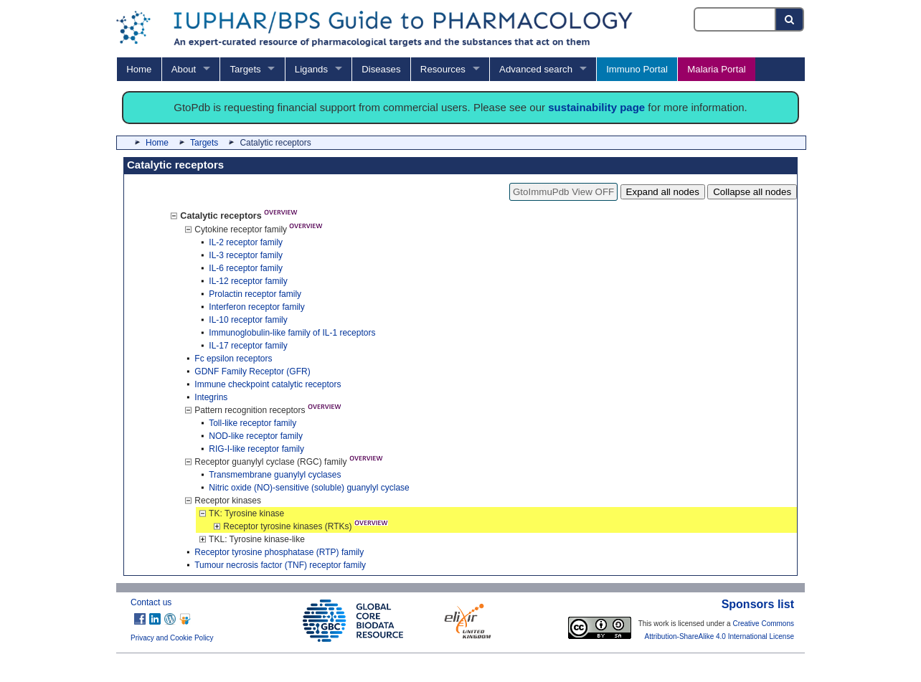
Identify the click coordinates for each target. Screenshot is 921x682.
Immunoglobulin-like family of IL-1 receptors (292, 333)
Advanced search (535, 69)
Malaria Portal (716, 69)
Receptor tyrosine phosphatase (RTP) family (279, 552)
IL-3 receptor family (246, 255)
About (183, 69)
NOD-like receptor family (256, 436)
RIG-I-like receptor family (256, 449)
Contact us (151, 602)
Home (138, 69)
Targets (245, 69)
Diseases (381, 69)
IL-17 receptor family (248, 346)
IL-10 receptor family (248, 320)
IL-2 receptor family (246, 242)
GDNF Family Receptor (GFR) (252, 371)
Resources (443, 69)
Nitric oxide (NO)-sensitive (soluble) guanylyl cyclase (309, 488)
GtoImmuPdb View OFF (563, 191)
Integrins (210, 397)
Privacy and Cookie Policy (172, 638)
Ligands (311, 69)
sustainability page (596, 107)
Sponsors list (758, 604)
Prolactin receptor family (255, 294)
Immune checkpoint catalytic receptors (267, 384)
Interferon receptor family (256, 307)
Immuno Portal (637, 69)
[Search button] (790, 19)
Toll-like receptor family (252, 423)
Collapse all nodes (752, 191)
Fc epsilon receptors (233, 359)
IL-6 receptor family (246, 268)
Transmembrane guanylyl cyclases (275, 475)
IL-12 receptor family (248, 281)
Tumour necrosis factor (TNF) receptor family (280, 565)
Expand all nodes (662, 191)
